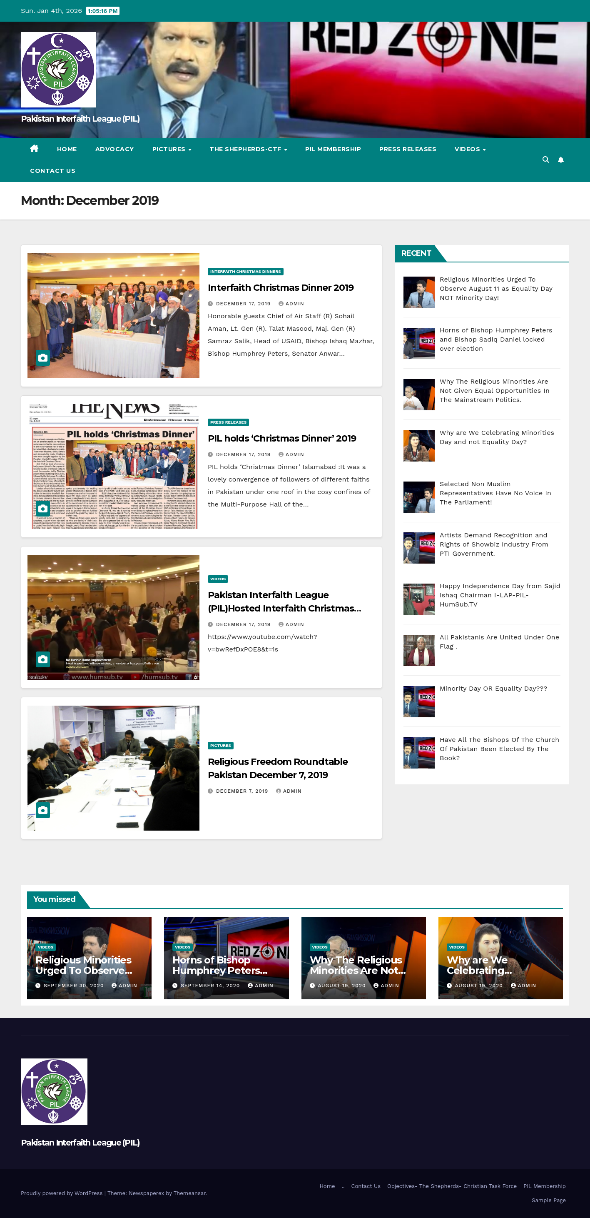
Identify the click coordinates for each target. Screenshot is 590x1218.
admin (291, 304)
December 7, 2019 (243, 791)
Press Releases (407, 149)
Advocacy (114, 149)
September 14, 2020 (211, 985)
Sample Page (549, 1200)
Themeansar (190, 1193)
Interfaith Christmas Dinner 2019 (281, 287)
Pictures (170, 149)
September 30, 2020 (75, 985)
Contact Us (52, 171)
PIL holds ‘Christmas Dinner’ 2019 (282, 438)
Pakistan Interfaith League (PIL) (80, 119)
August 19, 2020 (343, 985)
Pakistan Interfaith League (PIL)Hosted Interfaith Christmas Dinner (281, 608)
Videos (468, 149)
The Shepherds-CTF (246, 149)
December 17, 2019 (244, 304)
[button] (546, 160)
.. (343, 1186)
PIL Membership (333, 149)
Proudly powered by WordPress (63, 1193)
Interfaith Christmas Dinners (245, 271)
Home (67, 149)
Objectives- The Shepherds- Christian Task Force (452, 1186)
